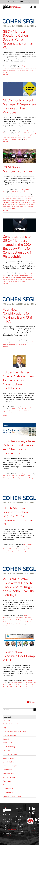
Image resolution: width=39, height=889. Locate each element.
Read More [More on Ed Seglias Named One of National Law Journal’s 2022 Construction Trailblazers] (6, 415)
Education (30, 131)
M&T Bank (6, 202)
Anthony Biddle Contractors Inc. (12, 194)
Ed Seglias (29, 411)
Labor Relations (8, 762)
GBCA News (7, 750)
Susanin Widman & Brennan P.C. (26, 206)
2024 (13, 192)
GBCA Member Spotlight (25, 70)
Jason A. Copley (21, 687)
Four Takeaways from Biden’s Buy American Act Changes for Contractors (19, 447)
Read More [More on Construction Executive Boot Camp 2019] (6, 693)
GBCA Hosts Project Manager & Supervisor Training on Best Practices (19, 106)
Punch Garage (32, 830)
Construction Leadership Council (15, 731)
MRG (20, 689)
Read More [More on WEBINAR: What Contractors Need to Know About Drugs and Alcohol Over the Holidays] (6, 626)
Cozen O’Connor (11, 281)
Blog (23, 66)
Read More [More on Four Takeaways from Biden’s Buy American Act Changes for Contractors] (6, 482)
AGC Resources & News (11, 724)
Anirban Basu (18, 682)
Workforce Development (12, 796)
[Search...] (18, 709)
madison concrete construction (19, 202)
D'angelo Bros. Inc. (12, 198)
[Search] (34, 709)
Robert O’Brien (17, 139)
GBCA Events (7, 133)
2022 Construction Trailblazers (20, 409)
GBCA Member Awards (28, 200)
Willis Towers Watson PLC (10, 208)
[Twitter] (29, 812)
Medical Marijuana (19, 624)
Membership (13, 546)
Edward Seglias (26, 137)
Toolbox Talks (8, 789)
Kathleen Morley (8, 139)
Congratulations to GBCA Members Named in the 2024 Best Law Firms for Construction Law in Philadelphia (18, 246)
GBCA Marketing (9, 747)
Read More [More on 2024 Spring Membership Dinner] (6, 210)
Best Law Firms (27, 275)
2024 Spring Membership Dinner (17, 169)
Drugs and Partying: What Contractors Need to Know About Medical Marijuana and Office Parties (18, 622)
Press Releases (8, 773)
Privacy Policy (7, 835)
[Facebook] (29, 808)
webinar (25, 139)
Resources (6, 342)
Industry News (8, 758)
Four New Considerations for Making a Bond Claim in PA (19, 315)
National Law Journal (9, 413)
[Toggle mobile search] (31, 6)
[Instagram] (33, 812)
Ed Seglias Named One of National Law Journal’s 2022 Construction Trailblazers (18, 380)
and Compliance (26, 192)
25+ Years (18, 192)
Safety (28, 204)
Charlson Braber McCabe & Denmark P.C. (15, 277)
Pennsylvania (22, 344)
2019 (12, 682)
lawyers (5, 72)
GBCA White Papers (10, 754)
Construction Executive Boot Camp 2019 (19, 656)
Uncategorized (8, 792)
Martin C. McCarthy (13, 689)
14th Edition (14, 275)
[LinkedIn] (33, 808)
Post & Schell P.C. (21, 204)
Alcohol (16, 617)
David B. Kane (11, 687)
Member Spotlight (10, 766)
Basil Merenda (27, 194)
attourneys (20, 68)
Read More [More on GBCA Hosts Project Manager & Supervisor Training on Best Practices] (6, 141)
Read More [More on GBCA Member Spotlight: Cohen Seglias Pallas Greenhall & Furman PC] (6, 74)
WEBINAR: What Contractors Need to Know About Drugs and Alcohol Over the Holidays (19, 587)
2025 (14, 68)
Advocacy (6, 720)
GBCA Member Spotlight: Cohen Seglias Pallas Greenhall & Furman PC (18, 39)
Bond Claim (17, 342)
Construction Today (10, 735)
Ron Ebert (26, 689)
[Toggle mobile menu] (35, 6)
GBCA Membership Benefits (23, 551)
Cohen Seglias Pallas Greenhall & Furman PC (16, 476)
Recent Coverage (9, 777)
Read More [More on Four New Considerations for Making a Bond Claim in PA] (6, 346)
